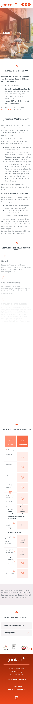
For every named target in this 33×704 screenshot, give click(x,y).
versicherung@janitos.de (18, 679)
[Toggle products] (29, 4)
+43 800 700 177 (18, 675)
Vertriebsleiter (6, 109)
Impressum (11, 689)
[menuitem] (26, 5)
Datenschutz (20, 689)
